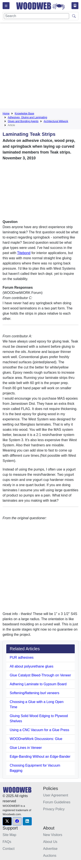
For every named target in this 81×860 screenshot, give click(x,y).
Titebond (23, 253)
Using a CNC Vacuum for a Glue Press (39, 730)
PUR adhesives (21, 657)
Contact (8, 848)
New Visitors (52, 835)
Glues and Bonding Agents (23, 121)
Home (6, 113)
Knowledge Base (24, 113)
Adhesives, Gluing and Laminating (27, 117)
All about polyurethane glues (31, 666)
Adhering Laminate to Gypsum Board (38, 684)
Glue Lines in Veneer (26, 747)
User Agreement (55, 795)
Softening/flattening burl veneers (34, 693)
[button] (7, 821)
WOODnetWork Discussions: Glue (36, 739)
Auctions (49, 855)
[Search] (36, 16)
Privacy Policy (54, 809)
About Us (50, 842)
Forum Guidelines (56, 802)
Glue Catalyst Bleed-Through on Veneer (40, 675)
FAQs (7, 842)
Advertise (50, 848)
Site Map (9, 835)
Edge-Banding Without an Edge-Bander (40, 756)
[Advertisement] (40, 66)
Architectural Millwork (56, 121)
